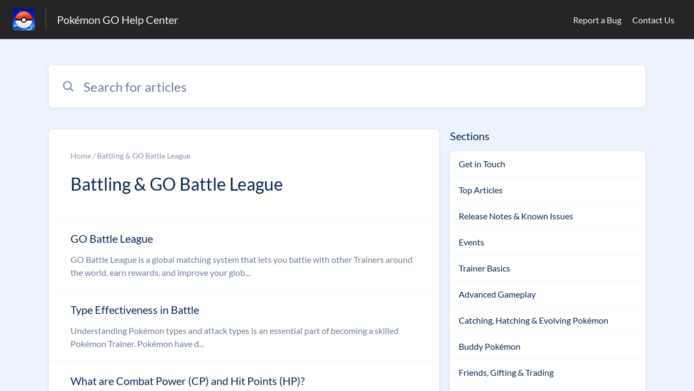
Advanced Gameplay (497, 294)
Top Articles (481, 190)
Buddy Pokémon (489, 346)
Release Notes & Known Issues (516, 216)
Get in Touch (482, 164)
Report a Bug (597, 20)
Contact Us (653, 20)
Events (471, 242)
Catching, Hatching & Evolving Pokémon (533, 320)
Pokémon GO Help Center (117, 19)
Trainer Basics (484, 268)
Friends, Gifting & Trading (506, 372)
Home (80, 155)
